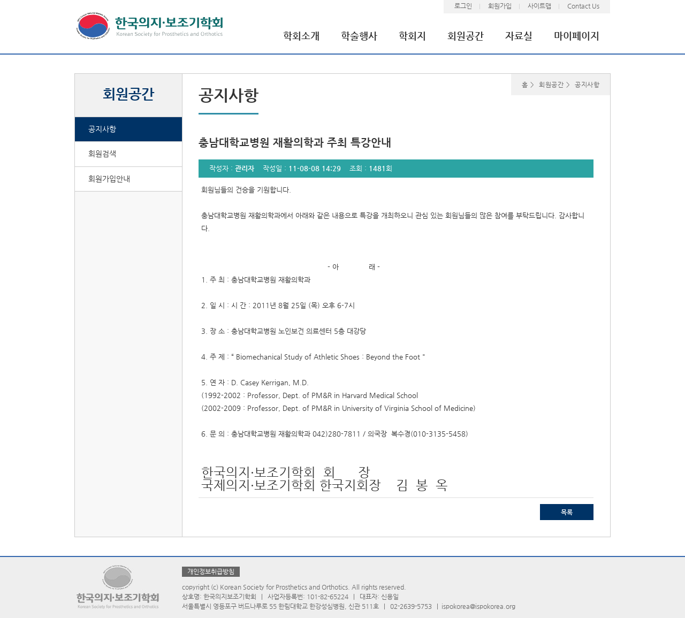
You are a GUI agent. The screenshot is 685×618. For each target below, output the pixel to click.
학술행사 (359, 35)
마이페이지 (576, 35)
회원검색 (102, 153)
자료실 (518, 35)
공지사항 (102, 129)
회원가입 (500, 6)
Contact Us (583, 6)
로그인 (463, 6)
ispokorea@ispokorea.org (478, 606)
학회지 (412, 35)
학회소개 (301, 35)
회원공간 (465, 35)
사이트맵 (539, 6)
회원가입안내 (109, 178)
